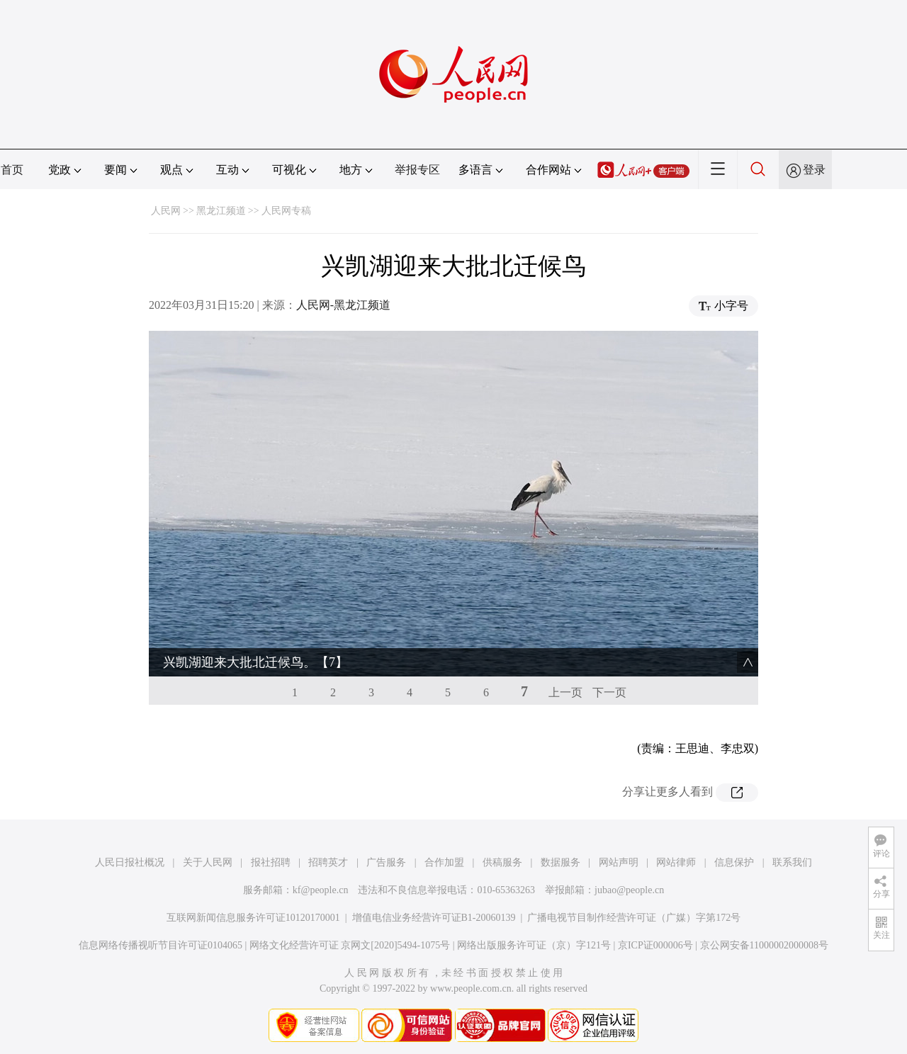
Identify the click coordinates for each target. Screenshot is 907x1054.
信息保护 (734, 862)
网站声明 (618, 862)
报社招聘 (271, 862)
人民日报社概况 (129, 862)
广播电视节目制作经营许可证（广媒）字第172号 (633, 917)
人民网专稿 (286, 210)
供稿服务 (502, 862)
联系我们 (792, 862)
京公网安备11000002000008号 (764, 945)
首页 (12, 170)
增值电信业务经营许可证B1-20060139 (434, 917)
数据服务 (560, 862)
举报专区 (417, 170)
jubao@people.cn (629, 890)
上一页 (565, 692)
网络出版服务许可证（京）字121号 (534, 945)
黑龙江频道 (221, 210)
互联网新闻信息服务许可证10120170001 (253, 917)
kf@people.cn (321, 890)
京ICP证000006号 (655, 945)
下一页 (609, 692)
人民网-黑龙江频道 (343, 305)
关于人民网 (207, 862)
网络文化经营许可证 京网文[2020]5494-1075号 (350, 945)
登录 (814, 170)
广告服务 (386, 862)
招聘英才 (328, 862)
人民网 (166, 210)
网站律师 (676, 862)
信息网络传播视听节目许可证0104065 (160, 945)
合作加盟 (444, 862)
